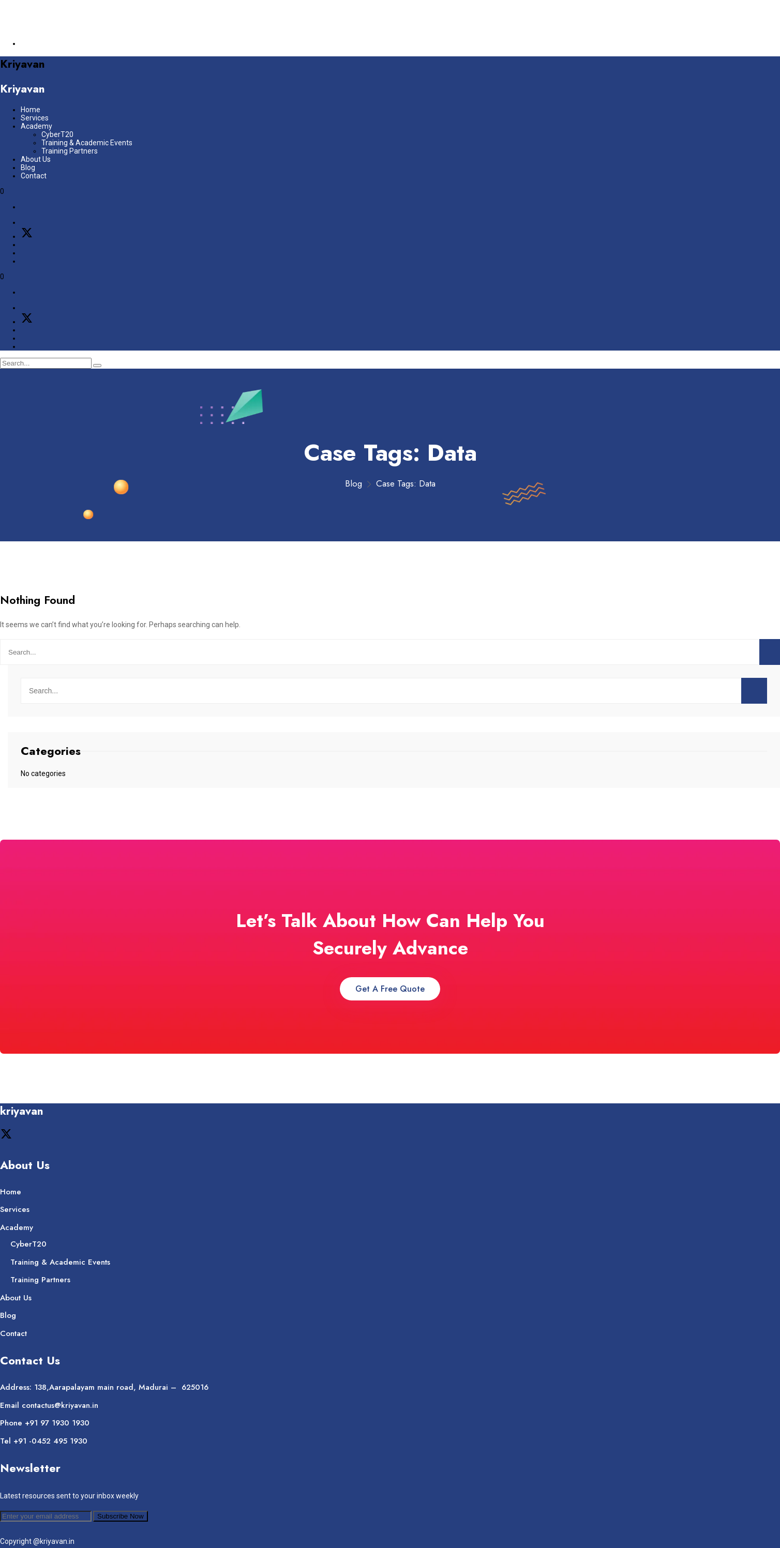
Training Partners (69, 151)
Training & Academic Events (86, 143)
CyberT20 (57, 134)
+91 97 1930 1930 (57, 1423)
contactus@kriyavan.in (79, 20)
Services (35, 118)
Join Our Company (51, 11)
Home (30, 109)
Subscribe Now (120, 1516)
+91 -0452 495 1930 (50, 1441)
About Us (36, 159)
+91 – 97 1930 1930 (77, 28)
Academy (36, 126)
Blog (28, 167)
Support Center (46, 43)
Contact (34, 176)
